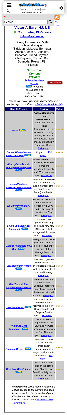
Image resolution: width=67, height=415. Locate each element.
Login (43, 9)
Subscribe (36, 9)
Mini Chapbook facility (49, 104)
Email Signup (24, 9)
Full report (43, 148)
